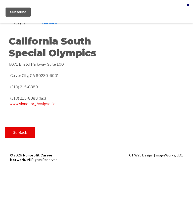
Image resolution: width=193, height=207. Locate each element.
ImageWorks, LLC (169, 155)
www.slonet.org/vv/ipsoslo (33, 104)
